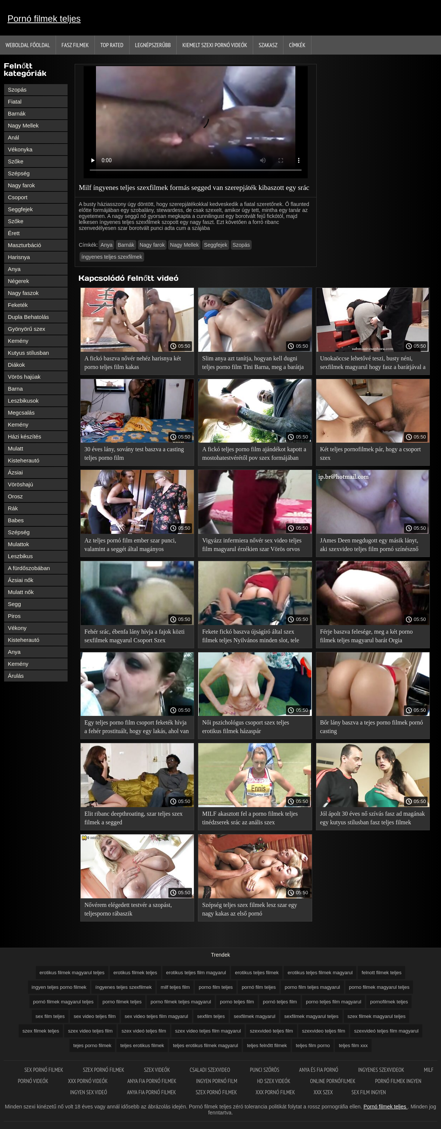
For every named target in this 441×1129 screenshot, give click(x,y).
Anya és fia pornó (319, 1069)
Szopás (17, 89)
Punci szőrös (265, 1069)
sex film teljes (50, 1016)
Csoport (18, 197)
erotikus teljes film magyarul (196, 972)
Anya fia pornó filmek (152, 1081)
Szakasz (268, 45)
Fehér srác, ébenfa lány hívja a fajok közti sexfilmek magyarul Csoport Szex (134, 635)
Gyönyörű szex (26, 329)
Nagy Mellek (23, 125)
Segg (14, 604)
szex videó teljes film (144, 1031)
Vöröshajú (20, 484)
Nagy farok (21, 185)
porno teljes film (237, 1002)
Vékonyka (20, 149)
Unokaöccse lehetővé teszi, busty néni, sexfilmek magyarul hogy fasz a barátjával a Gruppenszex (373, 364)
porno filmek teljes (122, 1002)
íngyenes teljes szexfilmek (111, 257)
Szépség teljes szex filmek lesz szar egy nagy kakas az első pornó (249, 909)
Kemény (18, 341)
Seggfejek (20, 209)
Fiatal (15, 101)
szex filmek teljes (40, 1031)
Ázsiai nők (20, 580)
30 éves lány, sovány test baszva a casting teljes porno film (134, 453)
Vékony (17, 628)
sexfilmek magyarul (254, 1016)
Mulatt (15, 448)
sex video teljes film (95, 1016)
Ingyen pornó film (217, 1081)
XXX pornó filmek (275, 1092)
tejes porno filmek (92, 1045)
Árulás (16, 676)
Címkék (297, 45)
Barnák (17, 113)
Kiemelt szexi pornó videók (214, 45)
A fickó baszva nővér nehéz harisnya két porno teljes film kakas (132, 362)
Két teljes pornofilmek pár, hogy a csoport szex (370, 453)
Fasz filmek (75, 45)
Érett (14, 233)
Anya (14, 269)
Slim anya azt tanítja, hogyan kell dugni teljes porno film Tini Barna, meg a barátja (253, 362)
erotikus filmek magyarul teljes (72, 972)
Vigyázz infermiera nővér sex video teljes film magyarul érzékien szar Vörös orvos (251, 544)
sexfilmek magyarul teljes (311, 1016)
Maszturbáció (24, 245)
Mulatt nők (21, 592)
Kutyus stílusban (28, 353)
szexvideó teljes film (271, 1031)
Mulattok (18, 544)
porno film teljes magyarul (312, 987)
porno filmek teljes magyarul (180, 1002)
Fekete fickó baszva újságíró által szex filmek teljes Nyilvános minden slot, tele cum (250, 637)
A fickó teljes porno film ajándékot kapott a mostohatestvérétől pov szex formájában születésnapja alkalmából (254, 455)
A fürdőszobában (29, 568)
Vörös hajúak (24, 376)
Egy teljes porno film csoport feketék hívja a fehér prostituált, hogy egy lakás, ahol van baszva (136, 728)
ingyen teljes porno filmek (59, 987)
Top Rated (112, 45)
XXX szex (323, 1092)
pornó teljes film (280, 1002)
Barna (15, 388)
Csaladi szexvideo (210, 1069)
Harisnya (19, 257)
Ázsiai (15, 472)
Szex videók (157, 1069)
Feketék (18, 305)
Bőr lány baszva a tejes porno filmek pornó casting (371, 726)
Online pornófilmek (333, 1081)
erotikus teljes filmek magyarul (320, 972)
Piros (14, 616)
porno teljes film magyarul (333, 1002)
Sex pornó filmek (44, 1069)
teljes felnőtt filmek (267, 1045)
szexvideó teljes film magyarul (386, 1031)
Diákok (16, 365)
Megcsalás (21, 412)
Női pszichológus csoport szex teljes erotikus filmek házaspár (245, 726)
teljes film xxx (353, 1045)
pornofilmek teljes (389, 1002)
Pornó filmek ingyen (398, 1081)
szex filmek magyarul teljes (377, 1016)
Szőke (16, 161)
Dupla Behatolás (28, 317)
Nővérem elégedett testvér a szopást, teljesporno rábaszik (128, 909)
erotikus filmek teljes (135, 972)
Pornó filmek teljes (44, 18)
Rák (13, 508)
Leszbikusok (23, 400)
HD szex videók (274, 1081)
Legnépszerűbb (153, 45)
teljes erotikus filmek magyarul (205, 1045)
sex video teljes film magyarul (156, 1016)
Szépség (18, 173)
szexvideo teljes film (323, 1031)
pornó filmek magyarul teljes (63, 1002)
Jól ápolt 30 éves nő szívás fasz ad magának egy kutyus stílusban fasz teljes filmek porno (372, 819)
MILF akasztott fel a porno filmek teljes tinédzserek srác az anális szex (250, 817)
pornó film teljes (259, 987)
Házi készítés (24, 436)
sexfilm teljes (211, 1016)
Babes (16, 520)
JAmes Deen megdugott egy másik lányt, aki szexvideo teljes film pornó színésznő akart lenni (369, 546)
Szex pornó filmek (104, 1069)
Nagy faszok (23, 293)
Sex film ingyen (368, 1092)
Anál (13, 137)
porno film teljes (216, 987)
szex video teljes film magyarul (208, 1031)
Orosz (15, 496)
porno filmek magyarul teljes (379, 987)
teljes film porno (313, 1045)
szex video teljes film (90, 1031)
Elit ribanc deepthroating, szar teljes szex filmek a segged (133, 817)
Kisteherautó (23, 460)
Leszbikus (20, 556)
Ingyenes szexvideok (381, 1069)
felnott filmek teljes (381, 972)
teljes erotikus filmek (142, 1045)
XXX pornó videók (88, 1081)
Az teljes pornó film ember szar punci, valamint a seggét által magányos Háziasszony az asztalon (130, 546)
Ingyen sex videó (89, 1092)
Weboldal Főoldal (28, 45)
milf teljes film (175, 987)
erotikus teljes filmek (257, 972)
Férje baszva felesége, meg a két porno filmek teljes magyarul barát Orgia (366, 635)
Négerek (18, 281)
